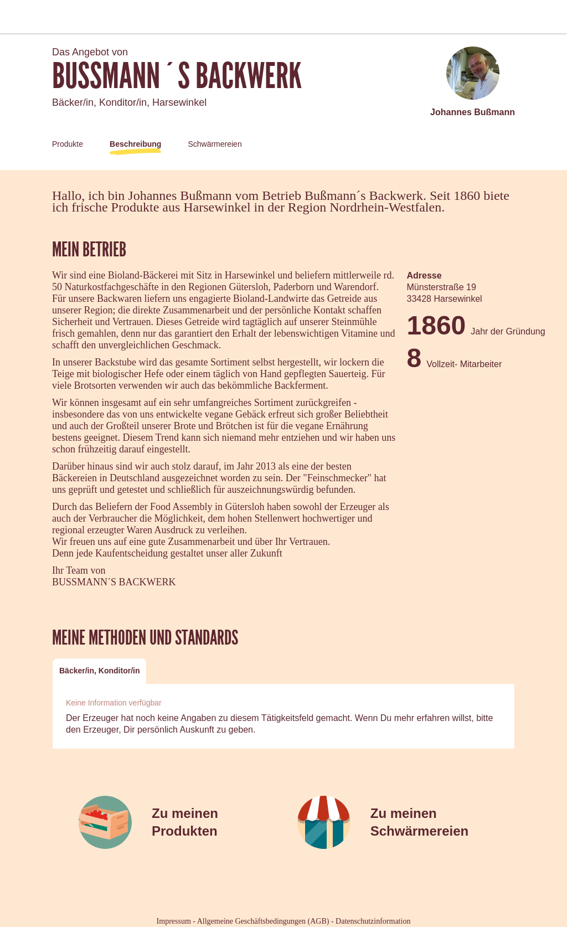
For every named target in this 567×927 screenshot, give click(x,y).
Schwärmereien (214, 144)
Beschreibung (135, 144)
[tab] (99, 671)
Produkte (67, 144)
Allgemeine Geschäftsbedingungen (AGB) (263, 921)
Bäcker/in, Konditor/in (99, 670)
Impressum (174, 921)
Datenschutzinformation (373, 921)
